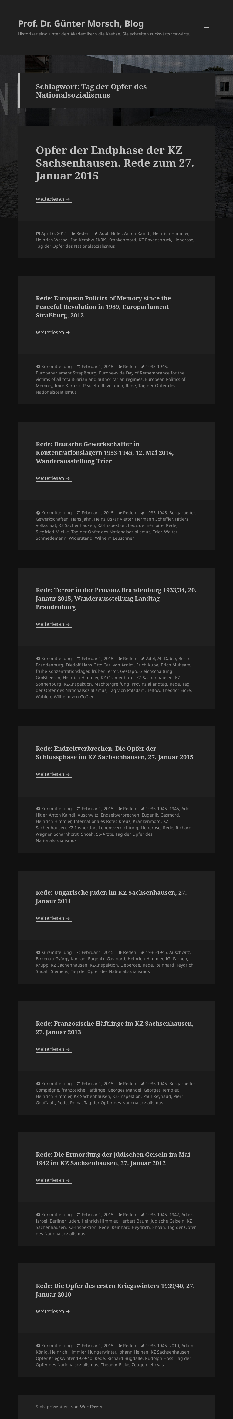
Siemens (59, 971)
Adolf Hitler (110, 233)
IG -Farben (176, 958)
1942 (174, 1214)
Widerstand (81, 538)
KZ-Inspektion (111, 525)
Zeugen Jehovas (148, 1364)
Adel (150, 658)
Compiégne (47, 1090)
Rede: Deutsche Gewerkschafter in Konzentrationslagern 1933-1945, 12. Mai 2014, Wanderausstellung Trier (105, 452)
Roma (76, 1102)
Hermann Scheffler (154, 519)
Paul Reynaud (157, 1096)
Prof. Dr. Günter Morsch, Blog (81, 23)
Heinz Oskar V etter (113, 519)
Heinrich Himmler (170, 233)
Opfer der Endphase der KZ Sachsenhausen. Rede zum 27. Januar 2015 (115, 163)
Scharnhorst (66, 834)
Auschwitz (88, 815)
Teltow (153, 690)
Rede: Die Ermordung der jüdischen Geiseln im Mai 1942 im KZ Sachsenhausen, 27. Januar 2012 (113, 1158)
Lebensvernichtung (118, 827)
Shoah (87, 834)
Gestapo (128, 671)
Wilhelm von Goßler (74, 696)
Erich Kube (147, 665)
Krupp (42, 965)
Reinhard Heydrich (174, 965)
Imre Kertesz (68, 385)
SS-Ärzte (104, 834)
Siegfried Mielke (52, 532)
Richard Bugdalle (125, 1358)
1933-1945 (156, 366)
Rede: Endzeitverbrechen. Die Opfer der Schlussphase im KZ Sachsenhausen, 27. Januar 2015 (114, 752)
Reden (82, 233)
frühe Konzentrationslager (62, 671)
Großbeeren (48, 677)
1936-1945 (156, 808)
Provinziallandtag (149, 684)
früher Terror (105, 671)
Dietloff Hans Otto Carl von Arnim (100, 665)
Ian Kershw (82, 240)
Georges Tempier (161, 1090)
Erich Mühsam (175, 665)
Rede (131, 385)
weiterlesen (54, 198)
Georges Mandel (124, 1090)
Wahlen (43, 696)
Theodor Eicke (176, 690)
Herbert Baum (134, 1221)
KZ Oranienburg (117, 677)
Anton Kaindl (137, 233)
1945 (174, 808)
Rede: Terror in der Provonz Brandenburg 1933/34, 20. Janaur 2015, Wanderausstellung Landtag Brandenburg (116, 598)
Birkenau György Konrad (61, 958)
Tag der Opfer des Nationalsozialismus (75, 246)
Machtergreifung (111, 684)
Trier (157, 532)
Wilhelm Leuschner (114, 538)
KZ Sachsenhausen (170, 1352)
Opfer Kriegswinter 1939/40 (64, 1358)
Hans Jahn (81, 519)
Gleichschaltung (155, 671)
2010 (174, 1345)
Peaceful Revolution (103, 385)
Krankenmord (122, 240)
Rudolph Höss (159, 1358)
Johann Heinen (133, 1352)
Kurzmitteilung (56, 366)
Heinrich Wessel (52, 240)
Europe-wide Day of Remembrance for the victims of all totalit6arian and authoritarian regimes (110, 376)
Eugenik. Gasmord (160, 815)
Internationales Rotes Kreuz (102, 821)
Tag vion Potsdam (127, 690)
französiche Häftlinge (83, 1090)
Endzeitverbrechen (120, 815)
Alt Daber (166, 658)
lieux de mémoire (146, 525)
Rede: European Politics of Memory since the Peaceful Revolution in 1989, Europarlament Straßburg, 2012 (103, 306)
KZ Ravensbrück (155, 240)
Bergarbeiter (182, 512)
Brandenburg (49, 665)
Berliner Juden (64, 1221)
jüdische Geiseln (167, 1221)
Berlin (184, 658)
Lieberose (183, 240)
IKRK (101, 240)
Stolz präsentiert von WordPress (69, 1407)
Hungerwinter (102, 1352)
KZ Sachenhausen (77, 525)
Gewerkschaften (52, 519)
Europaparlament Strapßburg (66, 373)
